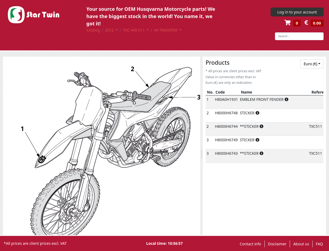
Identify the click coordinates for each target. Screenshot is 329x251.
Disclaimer (277, 243)
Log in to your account (297, 12)
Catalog (93, 30)
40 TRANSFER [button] (166, 30)
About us (301, 243)
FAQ (319, 243)
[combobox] (311, 63)
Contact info (250, 243)
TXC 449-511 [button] (134, 30)
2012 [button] (110, 30)
